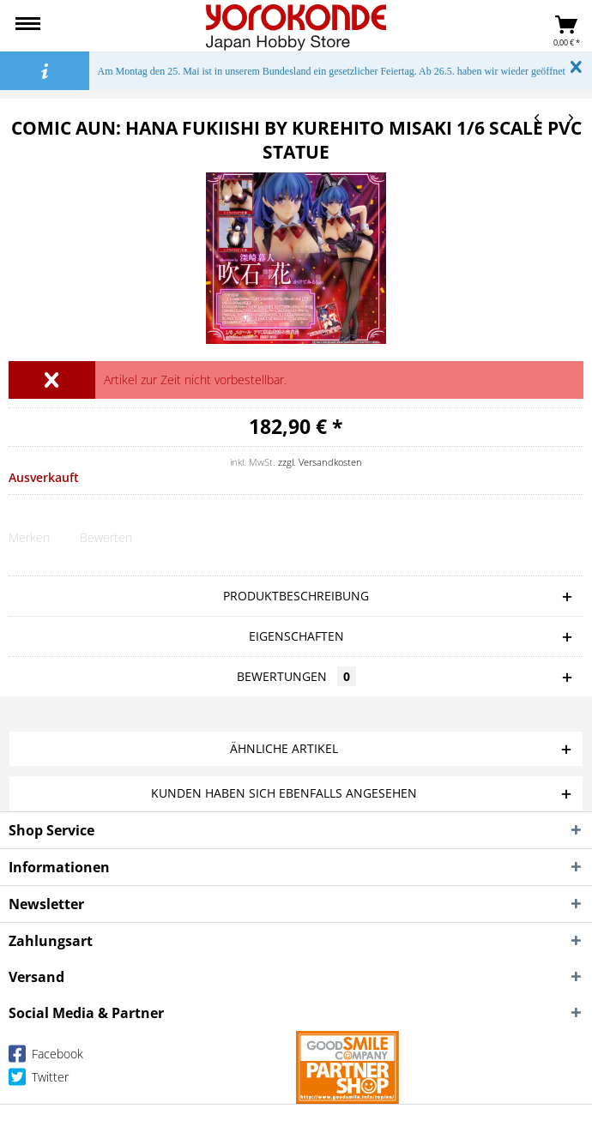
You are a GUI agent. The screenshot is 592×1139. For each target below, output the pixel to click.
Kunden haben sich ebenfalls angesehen (284, 793)
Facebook (46, 1057)
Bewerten (106, 537)
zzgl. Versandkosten (320, 461)
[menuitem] (28, 25)
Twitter (39, 1080)
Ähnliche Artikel (284, 748)
